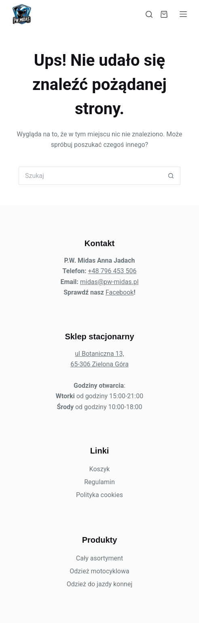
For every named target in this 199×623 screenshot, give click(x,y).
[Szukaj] (149, 14)
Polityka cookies (99, 495)
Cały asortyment (99, 558)
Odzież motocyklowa (99, 571)
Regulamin (99, 482)
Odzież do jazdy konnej (100, 584)
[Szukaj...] (90, 176)
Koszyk (99, 469)
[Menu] (183, 14)
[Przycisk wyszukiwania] (171, 176)
